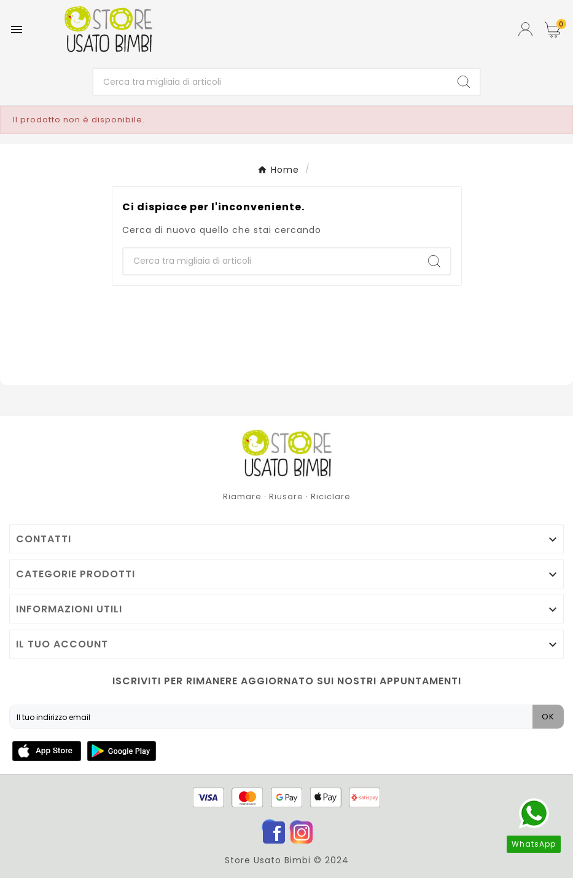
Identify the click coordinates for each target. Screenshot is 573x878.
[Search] (464, 82)
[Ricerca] (270, 82)
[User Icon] (525, 29)
